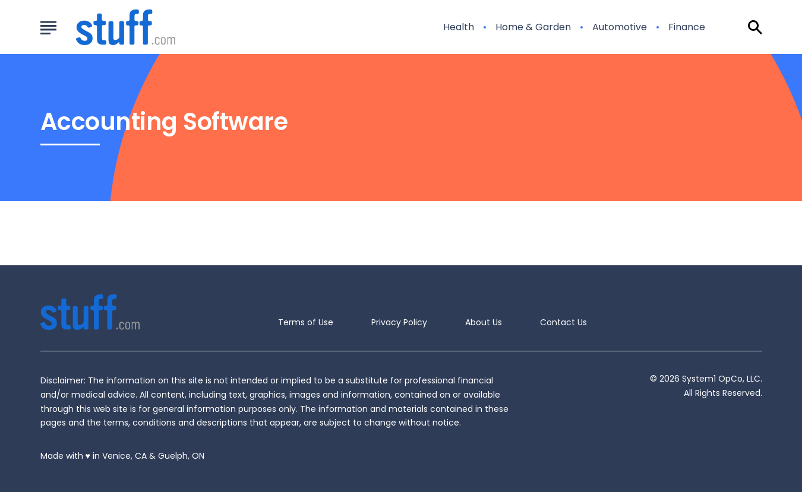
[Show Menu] (48, 26)
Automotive (619, 27)
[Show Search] (755, 27)
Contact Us (563, 322)
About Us (483, 322)
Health (458, 27)
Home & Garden (533, 27)
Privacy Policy (399, 322)
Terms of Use (305, 322)
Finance (686, 27)
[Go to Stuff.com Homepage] (111, 27)
